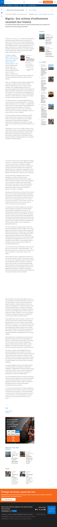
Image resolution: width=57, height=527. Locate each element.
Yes (26, 10)
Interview (7, 412)
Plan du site (25, 514)
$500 (8, 434)
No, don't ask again (32, 10)
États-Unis (16, 5)
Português (51, 14)
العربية (39, 14)
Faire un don (48, 2)
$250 (17, 431)
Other (17, 434)
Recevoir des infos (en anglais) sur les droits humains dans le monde (17, 508)
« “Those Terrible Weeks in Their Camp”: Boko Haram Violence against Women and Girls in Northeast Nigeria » (12, 60)
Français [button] (40, 2)
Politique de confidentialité (17, 514)
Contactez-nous (4, 514)
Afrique (13, 447)
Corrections (10, 514)
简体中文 (41, 14)
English (36, 14)
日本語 (48, 14)
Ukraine (25, 5)
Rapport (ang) (8, 411)
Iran (21, 5)
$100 (13, 431)
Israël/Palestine (10, 5)
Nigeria (7, 50)
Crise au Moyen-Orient (32, 5)
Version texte (30, 514)
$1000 (13, 434)
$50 (9, 431)
